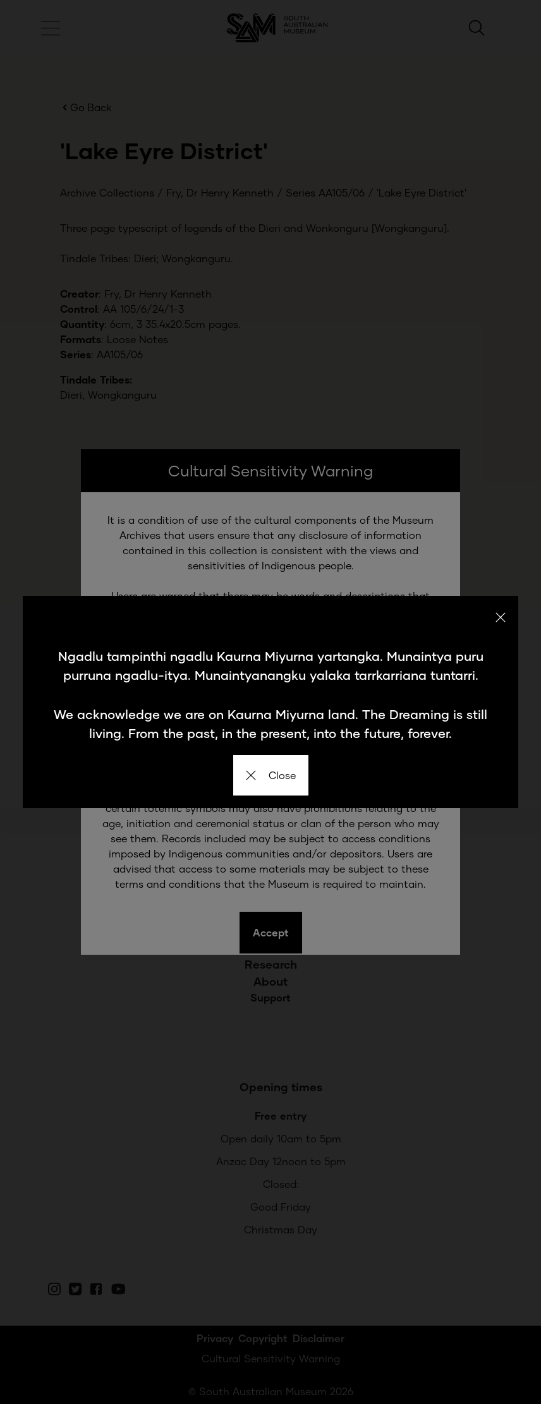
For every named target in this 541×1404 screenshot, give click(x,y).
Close (271, 775)
